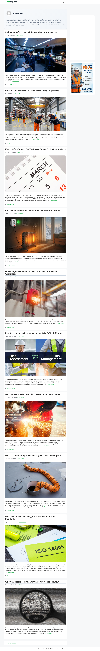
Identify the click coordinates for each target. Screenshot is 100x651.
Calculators (71, 2)
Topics (63, 2)
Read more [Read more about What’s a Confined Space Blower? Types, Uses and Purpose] (47, 507)
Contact (86, 2)
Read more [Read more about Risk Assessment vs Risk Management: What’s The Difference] (51, 384)
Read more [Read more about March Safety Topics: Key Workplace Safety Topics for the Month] (54, 200)
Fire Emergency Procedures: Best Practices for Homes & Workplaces (31, 272)
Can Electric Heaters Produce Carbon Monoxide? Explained (32, 210)
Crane (8, 143)
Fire (8, 327)
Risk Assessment (11, 388)
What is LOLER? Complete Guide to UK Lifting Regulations (32, 91)
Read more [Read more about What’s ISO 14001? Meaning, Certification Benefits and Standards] (11, 572)
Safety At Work (10, 84)
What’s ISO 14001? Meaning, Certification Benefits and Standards (30, 517)
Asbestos (9, 637)
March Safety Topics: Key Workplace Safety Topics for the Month (35, 149)
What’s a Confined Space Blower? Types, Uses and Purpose (33, 455)
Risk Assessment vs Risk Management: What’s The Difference (34, 333)
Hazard (13, 449)
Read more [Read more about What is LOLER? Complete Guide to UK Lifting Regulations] (36, 139)
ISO (7, 575)
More (79, 2)
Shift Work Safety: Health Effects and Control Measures (31, 32)
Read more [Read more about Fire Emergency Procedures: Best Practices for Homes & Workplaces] (61, 323)
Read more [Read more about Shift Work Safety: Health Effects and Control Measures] (15, 81)
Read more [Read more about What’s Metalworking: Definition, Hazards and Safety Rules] (47, 445)
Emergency (12, 327)
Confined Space (10, 510)
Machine (9, 449)
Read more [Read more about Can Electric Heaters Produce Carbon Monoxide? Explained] (17, 261)
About (57, 2)
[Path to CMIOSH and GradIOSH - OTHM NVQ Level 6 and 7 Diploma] (82, 92)
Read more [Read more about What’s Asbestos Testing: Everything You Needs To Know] (49, 633)
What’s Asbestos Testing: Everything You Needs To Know (32, 582)
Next (14, 643)
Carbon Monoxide (11, 265)
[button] (91, 2)
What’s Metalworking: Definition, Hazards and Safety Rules (32, 394)
